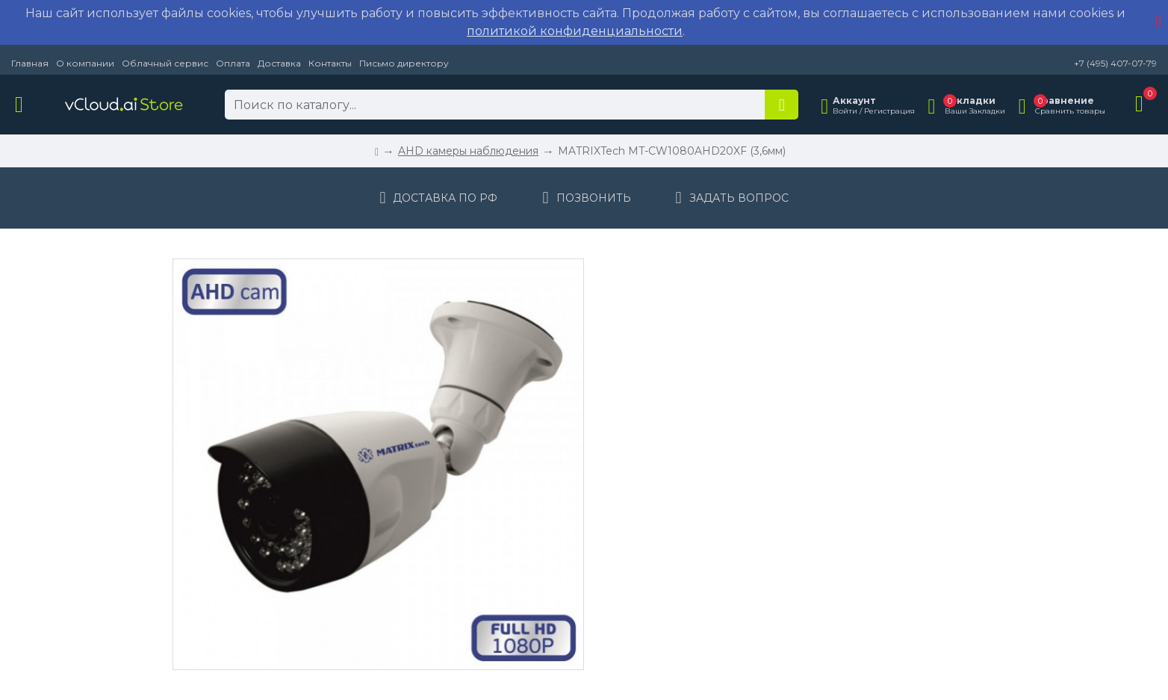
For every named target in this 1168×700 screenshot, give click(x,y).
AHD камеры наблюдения (468, 151)
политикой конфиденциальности (575, 31)
